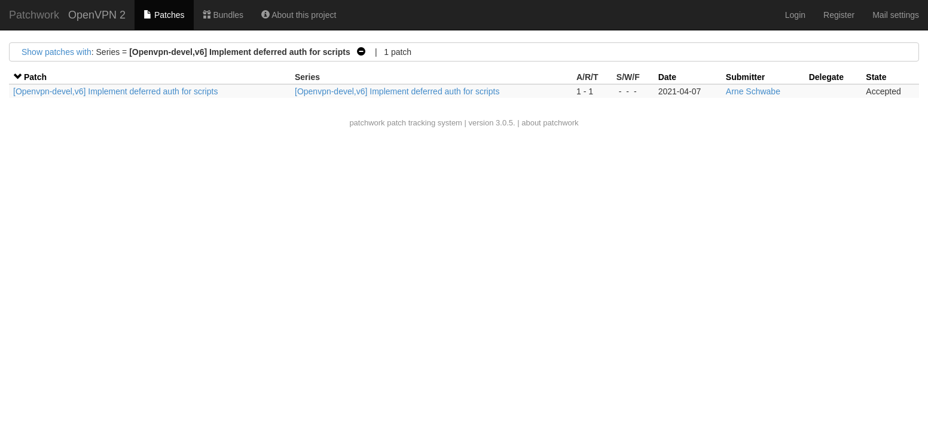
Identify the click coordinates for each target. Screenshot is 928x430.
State (876, 77)
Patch (35, 77)
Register (838, 15)
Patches (164, 15)
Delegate (826, 77)
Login (795, 15)
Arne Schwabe (753, 91)
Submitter (745, 77)
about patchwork (549, 122)
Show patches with (56, 52)
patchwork (366, 122)
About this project (298, 15)
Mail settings (895, 15)
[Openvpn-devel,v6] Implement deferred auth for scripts (115, 91)
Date (667, 77)
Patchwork (34, 15)
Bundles (223, 15)
